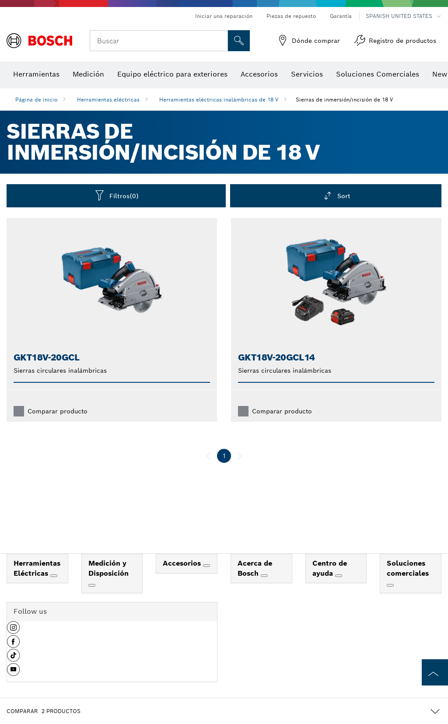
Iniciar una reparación (223, 16)
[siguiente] (240, 456)
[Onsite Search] (239, 40)
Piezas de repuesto (291, 16)
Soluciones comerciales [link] (408, 568)
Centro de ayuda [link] (329, 568)
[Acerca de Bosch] (264, 575)
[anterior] (208, 456)
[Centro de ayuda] (338, 575)
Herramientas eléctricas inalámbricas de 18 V (218, 99)
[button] (13, 631)
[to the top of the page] (435, 672)
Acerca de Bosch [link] (255, 568)
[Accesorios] (206, 565)
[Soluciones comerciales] (390, 585)
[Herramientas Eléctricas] (53, 575)
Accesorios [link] (183, 563)
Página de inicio (36, 99)
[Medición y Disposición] (91, 585)
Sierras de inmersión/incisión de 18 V (344, 99)
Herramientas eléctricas (108, 99)
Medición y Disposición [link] (108, 568)
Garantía (341, 16)
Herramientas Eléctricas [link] (37, 568)
